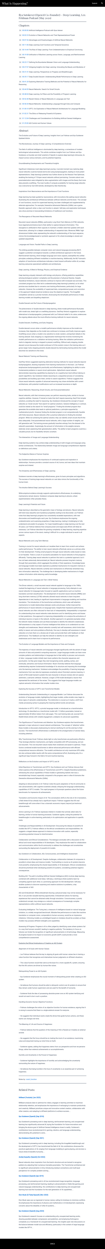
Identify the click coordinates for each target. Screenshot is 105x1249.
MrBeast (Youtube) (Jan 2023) (30, 1098)
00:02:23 (25, 35)
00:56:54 (25, 104)
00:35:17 (25, 77)
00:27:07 (25, 67)
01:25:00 (25, 123)
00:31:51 (25, 72)
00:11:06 (25, 45)
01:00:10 (25, 109)
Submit (94, 3)
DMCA (52, 1244)
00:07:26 (25, 40)
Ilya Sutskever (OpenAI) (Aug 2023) (31, 1211)
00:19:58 (25, 55)
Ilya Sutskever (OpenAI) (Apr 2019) (31, 1176)
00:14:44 (25, 50)
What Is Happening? (15, 3)
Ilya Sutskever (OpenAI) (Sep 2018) (31, 1116)
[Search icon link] (102, 3)
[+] (20, 30)
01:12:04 (25, 118)
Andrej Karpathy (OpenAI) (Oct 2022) (32, 1157)
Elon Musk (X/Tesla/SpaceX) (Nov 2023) (33, 1195)
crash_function (31, 1079)
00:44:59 (25, 89)
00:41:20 (25, 82)
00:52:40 (25, 99)
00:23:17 (25, 62)
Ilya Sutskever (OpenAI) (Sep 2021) (31, 1138)
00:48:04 (25, 94)
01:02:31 (25, 114)
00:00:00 (25, 30)
